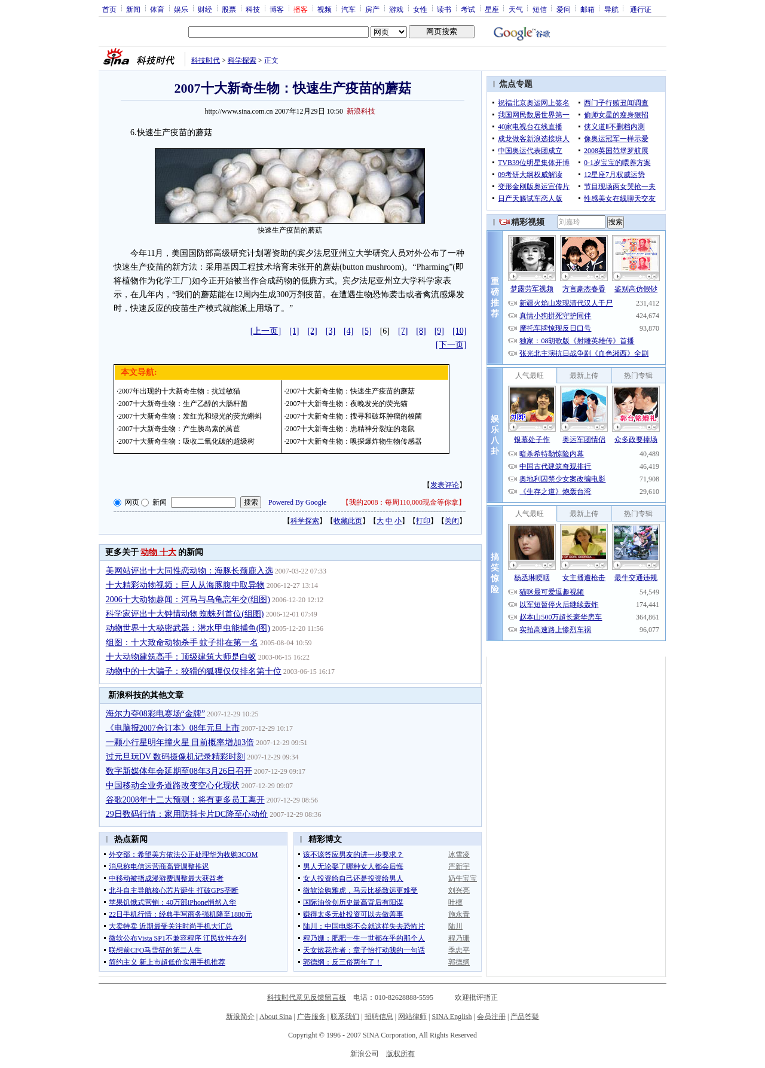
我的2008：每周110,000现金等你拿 (403, 502)
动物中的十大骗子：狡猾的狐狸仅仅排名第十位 (193, 671)
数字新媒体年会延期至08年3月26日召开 (179, 771)
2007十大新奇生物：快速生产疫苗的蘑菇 (350, 391)
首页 (109, 9)
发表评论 (444, 485)
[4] (348, 330)
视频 (324, 9)
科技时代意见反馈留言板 (306, 997)
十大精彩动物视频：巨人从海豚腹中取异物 (185, 585)
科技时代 (205, 60)
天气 (516, 9)
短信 (540, 9)
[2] (312, 330)
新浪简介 (240, 1016)
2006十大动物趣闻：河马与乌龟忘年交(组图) (188, 599)
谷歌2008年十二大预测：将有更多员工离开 (185, 799)
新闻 (133, 9)
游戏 (396, 9)
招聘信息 (379, 1016)
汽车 (348, 9)
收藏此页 (347, 521)
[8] (421, 330)
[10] (459, 330)
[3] (330, 330)
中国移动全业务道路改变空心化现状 (173, 785)
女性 (420, 9)
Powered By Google (297, 502)
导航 (611, 9)
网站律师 (412, 1016)
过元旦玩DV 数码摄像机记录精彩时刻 (175, 756)
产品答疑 (524, 1016)
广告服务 (311, 1016)
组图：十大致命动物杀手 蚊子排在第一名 (182, 642)
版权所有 (400, 1053)
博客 (277, 9)
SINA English (452, 1016)
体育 (157, 9)
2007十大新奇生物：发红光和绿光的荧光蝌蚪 (190, 416)
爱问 (563, 9)
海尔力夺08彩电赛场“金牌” (155, 713)
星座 (492, 9)
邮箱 (587, 9)
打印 (423, 521)
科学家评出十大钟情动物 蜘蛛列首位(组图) (185, 613)
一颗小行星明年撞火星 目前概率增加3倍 (180, 742)
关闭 (452, 521)
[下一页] (451, 344)
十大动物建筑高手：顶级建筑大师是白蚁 (181, 656)
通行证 (640, 9)
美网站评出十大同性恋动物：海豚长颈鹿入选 (189, 570)
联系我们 (345, 1016)
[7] (403, 330)
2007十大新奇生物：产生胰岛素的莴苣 (179, 429)
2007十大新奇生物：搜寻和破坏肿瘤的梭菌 (354, 416)
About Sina (275, 1016)
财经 (205, 9)
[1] (294, 330)
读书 (444, 9)
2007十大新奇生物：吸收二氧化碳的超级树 (186, 441)
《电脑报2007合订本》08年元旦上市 (173, 728)
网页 (132, 502)
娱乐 (181, 9)
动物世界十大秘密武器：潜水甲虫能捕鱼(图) (188, 628)
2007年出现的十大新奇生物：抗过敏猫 (179, 391)
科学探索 (242, 60)
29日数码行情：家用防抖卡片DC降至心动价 (187, 814)
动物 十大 (158, 552)
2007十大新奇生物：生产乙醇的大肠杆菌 (182, 403)
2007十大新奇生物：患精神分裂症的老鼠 (350, 429)
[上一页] (265, 330)
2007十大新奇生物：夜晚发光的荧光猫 (347, 403)
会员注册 (491, 1016)
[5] (366, 330)
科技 (253, 9)
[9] (439, 330)
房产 (372, 9)
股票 (229, 9)
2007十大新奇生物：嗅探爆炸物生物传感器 (354, 441)
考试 (468, 9)
